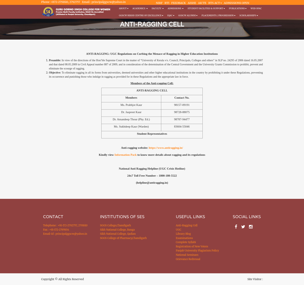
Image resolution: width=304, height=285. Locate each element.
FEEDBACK (178, 3)
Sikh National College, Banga (117, 229)
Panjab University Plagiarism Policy (197, 250)
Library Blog (183, 233)
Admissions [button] (176, 8)
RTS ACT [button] (215, 3)
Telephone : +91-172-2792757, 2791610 (65, 225)
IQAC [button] (170, 15)
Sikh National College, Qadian (118, 233)
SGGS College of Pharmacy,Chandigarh (123, 238)
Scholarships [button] (248, 15)
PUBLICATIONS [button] (238, 8)
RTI (167, 3)
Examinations (184, 238)
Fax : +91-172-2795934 (56, 229)
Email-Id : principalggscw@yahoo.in (65, 233)
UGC (178, 229)
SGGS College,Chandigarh (115, 225)
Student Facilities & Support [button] (206, 8)
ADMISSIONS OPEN (236, 3)
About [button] (124, 8)
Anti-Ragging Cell (186, 225)
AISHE (192, 3)
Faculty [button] (158, 8)
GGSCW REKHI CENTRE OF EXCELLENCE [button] (141, 15)
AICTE (202, 3)
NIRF (159, 3)
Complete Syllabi (186, 242)
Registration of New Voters (192, 246)
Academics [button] (140, 8)
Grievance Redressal (188, 259)
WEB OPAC (256, 8)
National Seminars (187, 255)
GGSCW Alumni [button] (188, 15)
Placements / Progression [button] (218, 15)
